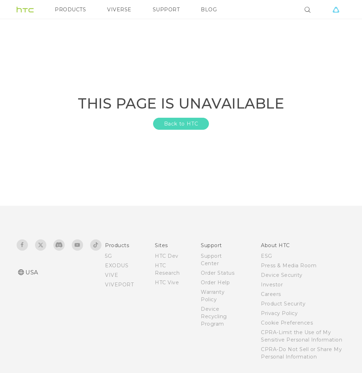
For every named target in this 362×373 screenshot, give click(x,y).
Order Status (217, 273)
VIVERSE (119, 9)
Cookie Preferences (287, 323)
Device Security (282, 275)
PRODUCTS (70, 9)
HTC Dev (167, 256)
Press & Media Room (288, 265)
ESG (266, 256)
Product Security (283, 304)
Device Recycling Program (214, 316)
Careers (271, 294)
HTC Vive (167, 282)
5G (108, 256)
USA (31, 272)
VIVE (111, 275)
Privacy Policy (279, 313)
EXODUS (116, 265)
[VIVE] (336, 10)
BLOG (209, 9)
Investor (272, 284)
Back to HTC (181, 124)
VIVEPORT (119, 284)
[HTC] (25, 9)
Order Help (215, 282)
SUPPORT (166, 9)
